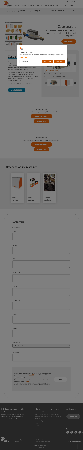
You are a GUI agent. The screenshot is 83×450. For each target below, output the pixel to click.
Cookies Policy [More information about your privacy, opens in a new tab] (24, 57)
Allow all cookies (59, 61)
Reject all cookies (47, 61)
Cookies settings (24, 61)
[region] (42, 55)
